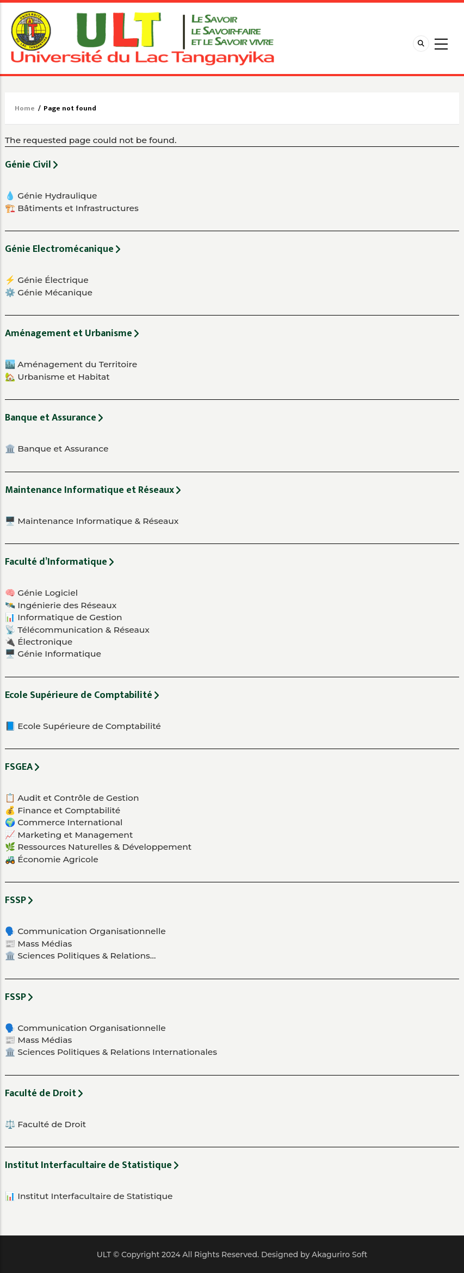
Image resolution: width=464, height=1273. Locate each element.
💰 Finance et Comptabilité (62, 810)
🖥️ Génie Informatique (53, 653)
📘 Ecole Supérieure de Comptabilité (83, 726)
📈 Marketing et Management (69, 835)
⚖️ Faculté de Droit (45, 1124)
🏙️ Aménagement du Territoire (71, 364)
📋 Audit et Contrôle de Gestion (72, 798)
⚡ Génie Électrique (47, 280)
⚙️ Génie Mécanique (48, 292)
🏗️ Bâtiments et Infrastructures (72, 208)
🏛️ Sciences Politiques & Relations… (80, 955)
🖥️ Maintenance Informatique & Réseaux (91, 521)
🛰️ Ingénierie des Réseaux (60, 605)
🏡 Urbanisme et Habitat (57, 377)
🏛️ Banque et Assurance (57, 448)
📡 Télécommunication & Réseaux (77, 630)
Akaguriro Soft (339, 1254)
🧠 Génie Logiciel (41, 593)
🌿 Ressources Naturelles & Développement (98, 847)
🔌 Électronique (38, 641)
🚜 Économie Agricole (51, 859)
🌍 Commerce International (63, 822)
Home (25, 108)
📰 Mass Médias (38, 943)
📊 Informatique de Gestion (63, 617)
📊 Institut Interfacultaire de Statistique (89, 1196)
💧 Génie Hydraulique (51, 195)
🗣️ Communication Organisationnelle (85, 931)
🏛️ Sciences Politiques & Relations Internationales (111, 1052)
